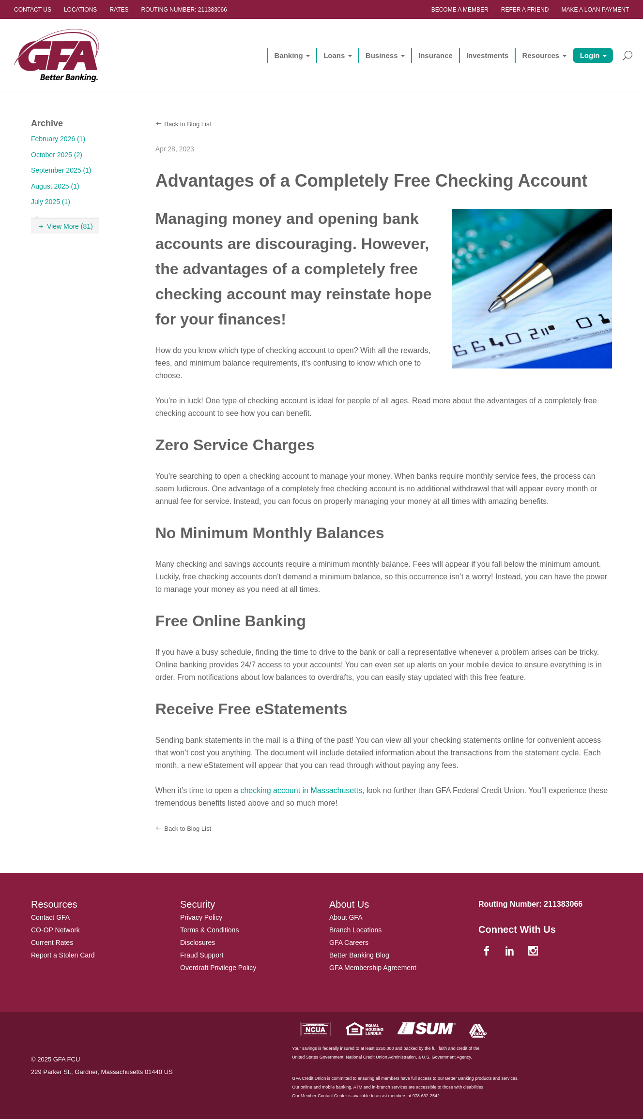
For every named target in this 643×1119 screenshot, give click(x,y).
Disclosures (197, 942)
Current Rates (52, 942)
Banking (288, 55)
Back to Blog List (187, 124)
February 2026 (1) (58, 139)
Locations (80, 9)
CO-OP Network (55, 930)
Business (382, 55)
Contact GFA (50, 917)
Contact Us (32, 9)
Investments (487, 55)
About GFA (345, 917)
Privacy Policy (201, 917)
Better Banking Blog (359, 955)
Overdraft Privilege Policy (218, 968)
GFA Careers (348, 942)
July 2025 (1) (50, 202)
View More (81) (70, 226)
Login (590, 55)
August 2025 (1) (55, 186)
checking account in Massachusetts (301, 790)
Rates (118, 9)
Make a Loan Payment (595, 9)
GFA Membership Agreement (372, 968)
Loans (334, 55)
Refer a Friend (525, 9)
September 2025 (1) (61, 170)
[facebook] (487, 951)
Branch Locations (355, 930)
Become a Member (460, 9)
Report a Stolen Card (63, 955)
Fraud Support (202, 955)
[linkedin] (511, 951)
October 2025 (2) (56, 155)
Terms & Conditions (209, 930)
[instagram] (534, 951)
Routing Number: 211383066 (184, 9)
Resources (540, 55)
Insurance (435, 55)
